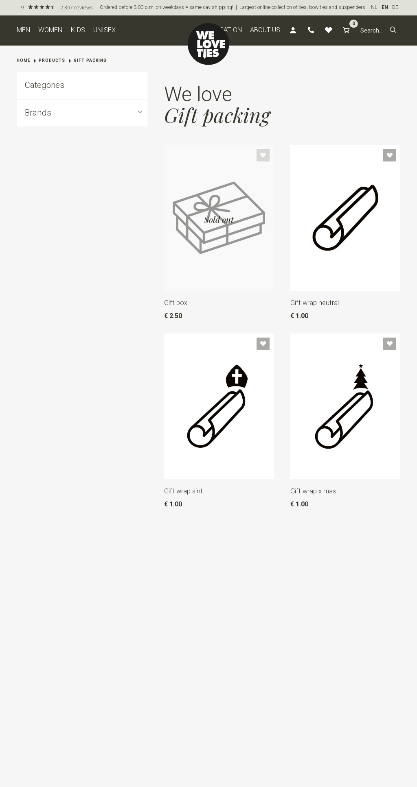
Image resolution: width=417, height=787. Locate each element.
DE (395, 7)
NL (374, 7)
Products (52, 60)
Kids (78, 30)
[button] (393, 30)
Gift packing (90, 60)
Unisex (104, 30)
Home (24, 60)
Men (23, 30)
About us (265, 30)
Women (50, 30)
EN (385, 7)
